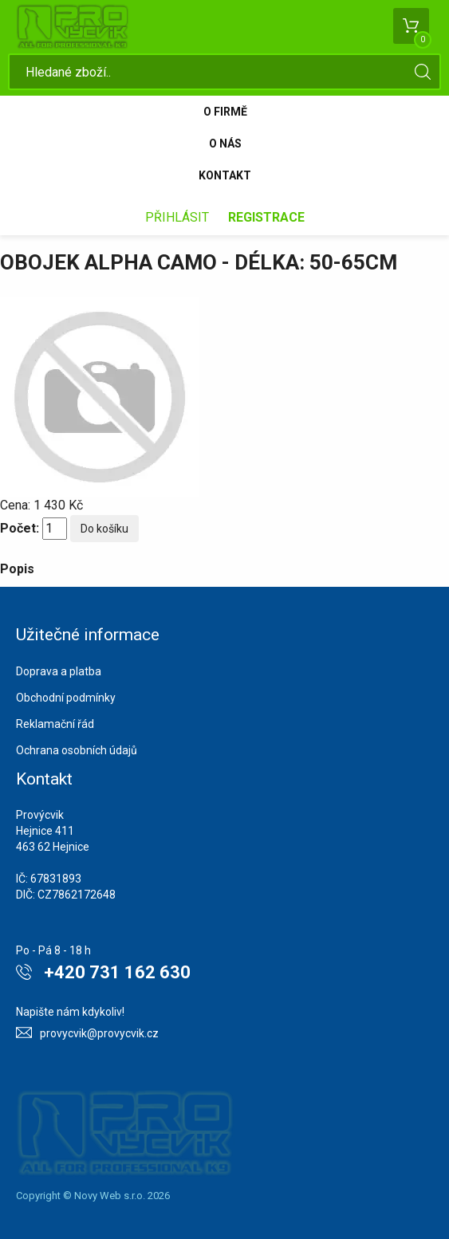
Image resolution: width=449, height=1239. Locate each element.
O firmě (225, 111)
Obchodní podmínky (66, 697)
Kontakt (225, 175)
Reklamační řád (55, 724)
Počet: (19, 528)
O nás (225, 143)
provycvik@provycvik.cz (99, 1033)
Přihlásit (177, 217)
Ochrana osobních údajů (76, 750)
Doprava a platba (58, 671)
